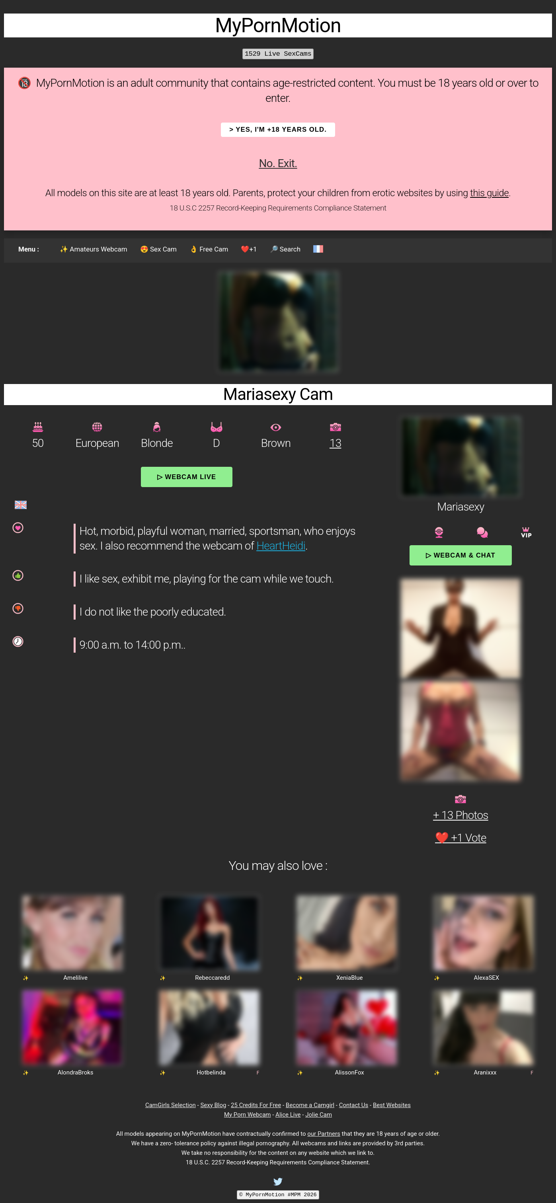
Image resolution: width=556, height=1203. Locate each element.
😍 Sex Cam (158, 249)
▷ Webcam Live (186, 476)
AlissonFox (349, 1072)
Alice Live (287, 1114)
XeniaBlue (349, 977)
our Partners (323, 1133)
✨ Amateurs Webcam (93, 249)
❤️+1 (249, 249)
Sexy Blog (213, 1105)
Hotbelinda (211, 1072)
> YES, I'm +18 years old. (278, 129)
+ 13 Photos (460, 815)
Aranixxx (485, 1072)
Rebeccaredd (212, 977)
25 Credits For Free (256, 1105)
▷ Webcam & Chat (460, 555)
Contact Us (354, 1105)
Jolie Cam (318, 1114)
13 (335, 443)
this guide (489, 193)
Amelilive (75, 977)
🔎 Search (285, 249)
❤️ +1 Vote (460, 837)
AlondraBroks (76, 1072)
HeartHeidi (280, 545)
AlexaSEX (486, 977)
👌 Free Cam (208, 249)
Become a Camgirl (310, 1105)
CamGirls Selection (170, 1105)
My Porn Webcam (247, 1114)
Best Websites (392, 1105)
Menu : (28, 249)
